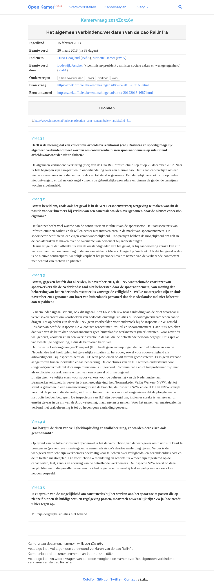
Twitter (116, 579)
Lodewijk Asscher (70, 65)
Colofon (89, 579)
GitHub (102, 579)
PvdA (86, 58)
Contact (130, 579)
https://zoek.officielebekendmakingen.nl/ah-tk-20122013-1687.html (105, 92)
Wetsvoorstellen (82, 7)
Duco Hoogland (68, 58)
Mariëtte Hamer (104, 58)
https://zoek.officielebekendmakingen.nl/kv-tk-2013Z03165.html (103, 85)
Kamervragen (115, 7)
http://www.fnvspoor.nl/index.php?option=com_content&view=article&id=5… (82, 120)
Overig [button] (142, 7)
